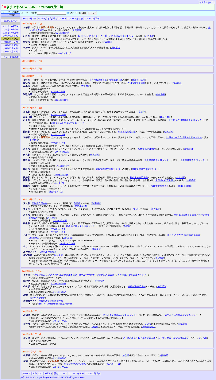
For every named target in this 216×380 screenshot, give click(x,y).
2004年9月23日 (62, 152)
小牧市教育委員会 (127, 131)
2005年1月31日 (61, 174)
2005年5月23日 (62, 33)
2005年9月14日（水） (32, 271)
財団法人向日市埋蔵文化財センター (184, 137)
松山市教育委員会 (139, 177)
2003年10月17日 (58, 283)
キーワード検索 (10, 12)
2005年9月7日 (81, 206)
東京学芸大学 (115, 80)
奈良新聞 (51, 218)
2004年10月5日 (58, 229)
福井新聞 (182, 324)
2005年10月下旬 (10, 26)
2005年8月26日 (60, 220)
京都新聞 (77, 30)
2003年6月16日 (55, 192)
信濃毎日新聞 (138, 80)
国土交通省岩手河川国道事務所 (173, 338)
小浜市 (147, 324)
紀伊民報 (160, 94)
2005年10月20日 (67, 243)
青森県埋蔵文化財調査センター (132, 275)
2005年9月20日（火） (32, 23)
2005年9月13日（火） (32, 311)
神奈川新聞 (165, 117)
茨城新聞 (96, 203)
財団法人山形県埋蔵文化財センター (120, 315)
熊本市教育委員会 (160, 186)
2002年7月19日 (58, 134)
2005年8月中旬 (10, 48)
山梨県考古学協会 (47, 252)
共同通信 (115, 47)
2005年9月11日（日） (32, 351)
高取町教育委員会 (136, 286)
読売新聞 (188, 149)
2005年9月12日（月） (32, 334)
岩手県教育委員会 (146, 338)
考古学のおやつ (206, 2)
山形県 (125, 355)
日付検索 (10, 15)
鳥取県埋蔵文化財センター (157, 160)
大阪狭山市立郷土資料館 (51, 301)
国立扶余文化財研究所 (75, 364)
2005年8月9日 (59, 358)
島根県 (127, 226)
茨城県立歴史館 (39, 203)
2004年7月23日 (64, 53)
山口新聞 (149, 36)
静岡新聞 (99, 281)
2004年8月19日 (64, 166)
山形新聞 (163, 355)
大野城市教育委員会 (165, 180)
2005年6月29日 (58, 91)
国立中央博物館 (37, 298)
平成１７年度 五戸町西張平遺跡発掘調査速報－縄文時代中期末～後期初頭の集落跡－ (74, 275)
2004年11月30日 (58, 114)
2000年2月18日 (58, 232)
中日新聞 (176, 83)
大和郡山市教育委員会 (185, 215)
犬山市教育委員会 (136, 83)
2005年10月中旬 (10, 29)
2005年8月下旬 (10, 45)
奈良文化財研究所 (146, 149)
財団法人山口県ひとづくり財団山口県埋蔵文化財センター (107, 36)
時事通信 (96, 249)
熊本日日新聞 (184, 186)
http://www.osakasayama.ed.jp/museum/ (55, 304)
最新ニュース (59, 18)
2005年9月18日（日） (32, 68)
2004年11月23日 (60, 367)
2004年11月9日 (60, 321)
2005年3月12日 (58, 143)
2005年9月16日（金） (32, 108)
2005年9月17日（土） (32, 76)
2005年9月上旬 (29, 18)
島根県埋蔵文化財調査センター (81, 226)
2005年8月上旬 (10, 51)
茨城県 (77, 203)
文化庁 (136, 209)
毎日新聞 (168, 131)
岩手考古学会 (129, 338)
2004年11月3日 (62, 100)
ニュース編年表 (75, 18)
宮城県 (142, 112)
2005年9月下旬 (45, 18)
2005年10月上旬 (10, 33)
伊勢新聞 (85, 86)
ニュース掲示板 (91, 18)
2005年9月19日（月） (32, 61)
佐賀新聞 (107, 42)
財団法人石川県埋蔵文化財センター (186, 120)
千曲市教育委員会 (98, 80)
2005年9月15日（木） (32, 199)
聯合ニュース (113, 364)
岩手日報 (202, 338)
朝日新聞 (94, 154)
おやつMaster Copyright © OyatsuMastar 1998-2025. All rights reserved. (53, 377)
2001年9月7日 (57, 183)
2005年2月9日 (59, 292)
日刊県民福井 (148, 326)
